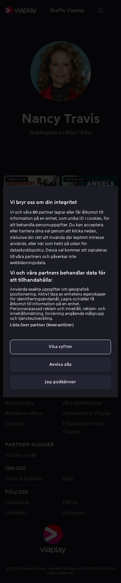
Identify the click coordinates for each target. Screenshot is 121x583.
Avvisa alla (60, 364)
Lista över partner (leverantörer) (42, 325)
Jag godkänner (60, 381)
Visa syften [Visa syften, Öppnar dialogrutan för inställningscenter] (60, 346)
